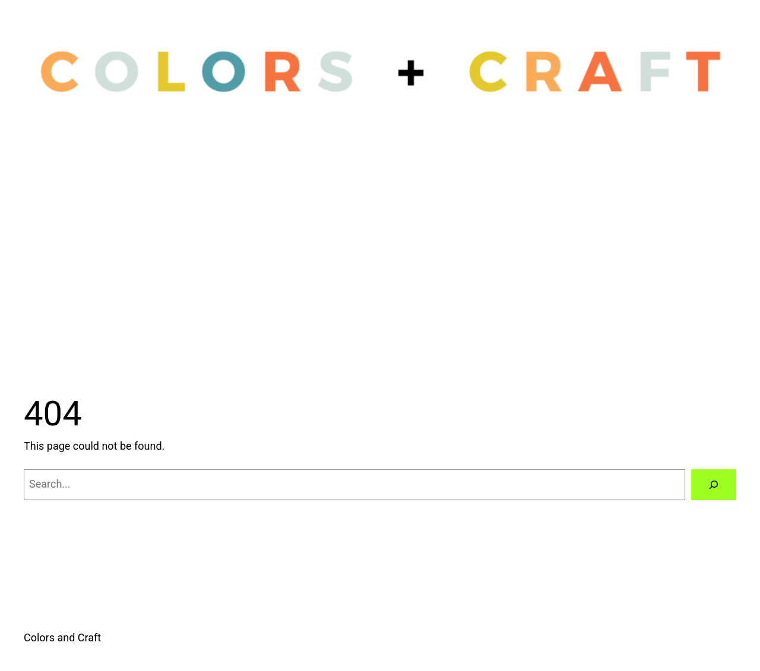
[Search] (713, 484)
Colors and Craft (62, 637)
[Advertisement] (380, 263)
